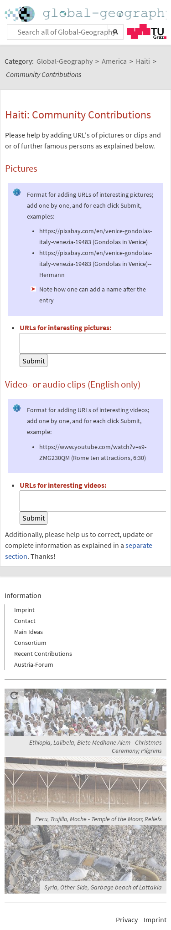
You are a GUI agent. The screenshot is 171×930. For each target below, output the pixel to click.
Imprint (24, 610)
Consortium (30, 643)
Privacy (127, 919)
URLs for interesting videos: (63, 485)
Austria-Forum (33, 664)
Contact (25, 621)
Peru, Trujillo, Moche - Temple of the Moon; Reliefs (98, 819)
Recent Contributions (43, 653)
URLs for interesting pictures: (66, 327)
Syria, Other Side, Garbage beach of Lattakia (103, 887)
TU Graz (146, 31)
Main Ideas (28, 632)
